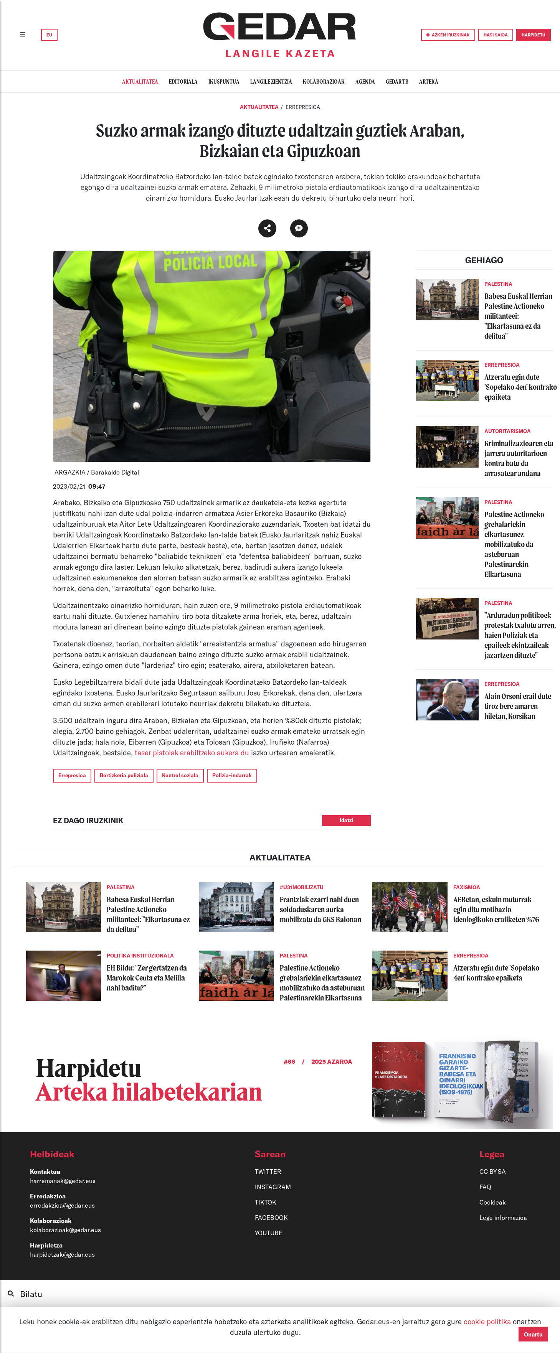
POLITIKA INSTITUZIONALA (140, 956)
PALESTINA (498, 284)
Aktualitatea (259, 107)
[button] (106, 1154)
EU (49, 34)
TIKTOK (265, 1202)
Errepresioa (72, 775)
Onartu (533, 1334)
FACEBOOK (271, 1217)
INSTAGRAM (273, 1186)
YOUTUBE (268, 1232)
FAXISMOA (466, 887)
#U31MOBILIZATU (302, 887)
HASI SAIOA (496, 34)
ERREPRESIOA (303, 107)
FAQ (485, 1186)
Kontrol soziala (180, 775)
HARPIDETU (533, 34)
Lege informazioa (503, 1217)
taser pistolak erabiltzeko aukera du (192, 752)
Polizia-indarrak (232, 775)
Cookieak (492, 1202)
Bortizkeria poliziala (124, 775)
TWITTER (268, 1171)
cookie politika (488, 1321)
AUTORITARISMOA (507, 431)
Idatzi (346, 820)
